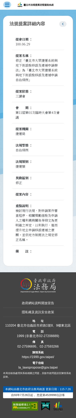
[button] (62, 24)
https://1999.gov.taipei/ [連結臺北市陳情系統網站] (38, 357)
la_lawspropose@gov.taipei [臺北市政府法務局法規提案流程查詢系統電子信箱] (38, 367)
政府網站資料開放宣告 (38, 303)
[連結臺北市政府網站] (57, 406)
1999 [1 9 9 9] (20, 336)
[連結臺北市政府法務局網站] (38, 285)
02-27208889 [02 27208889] (48, 336)
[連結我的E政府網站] (45, 406)
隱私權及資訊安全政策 (38, 312)
